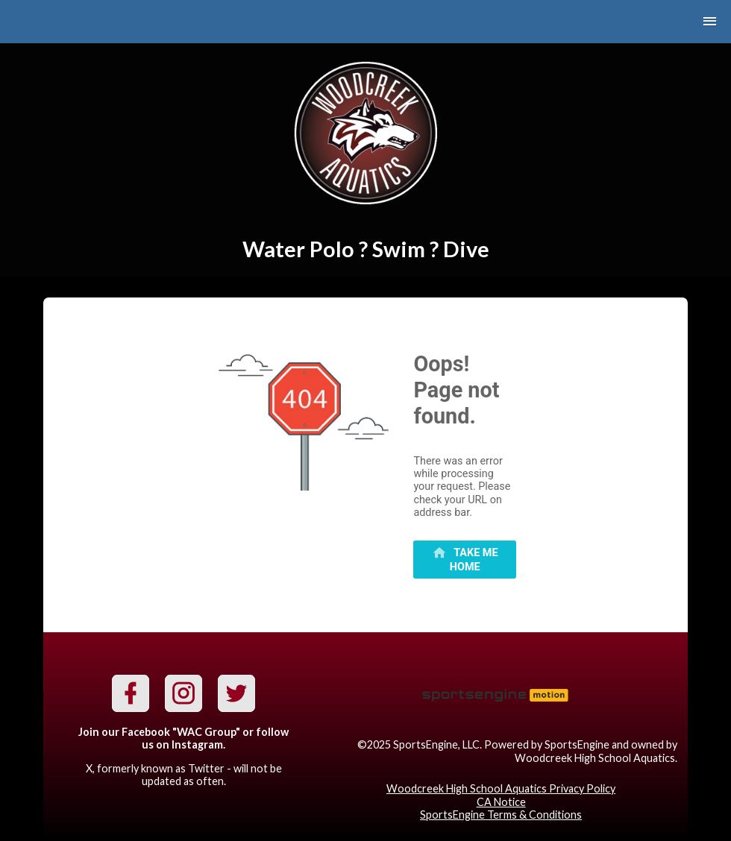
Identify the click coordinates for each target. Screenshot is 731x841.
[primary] (464, 560)
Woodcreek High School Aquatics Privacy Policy (500, 788)
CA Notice (501, 802)
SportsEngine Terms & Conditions (501, 814)
